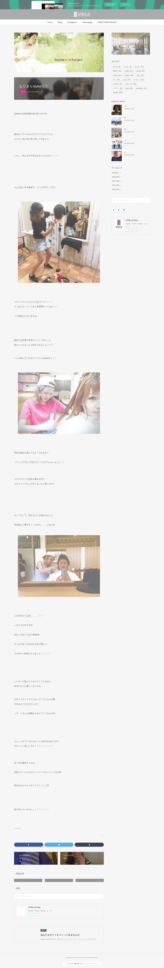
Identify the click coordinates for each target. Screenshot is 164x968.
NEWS (117, 71)
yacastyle (141, 88)
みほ (126, 80)
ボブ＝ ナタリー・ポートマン (134, 106)
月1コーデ (131, 84)
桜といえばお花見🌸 (131, 129)
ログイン (126, 5)
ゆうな (116, 67)
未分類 (22, 92)
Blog (60, 22)
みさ (116, 80)
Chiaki (129, 71)
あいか (139, 67)
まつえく (139, 80)
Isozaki (129, 75)
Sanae (140, 71)
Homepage (87, 22)
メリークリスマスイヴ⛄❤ (133, 152)
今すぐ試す (110, 4)
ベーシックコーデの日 (132, 141)
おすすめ (117, 84)
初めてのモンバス (130, 117)
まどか (128, 67)
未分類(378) (17, 828)
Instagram (72, 22)
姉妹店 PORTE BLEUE (107, 22)
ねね (140, 75)
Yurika (117, 75)
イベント (117, 88)
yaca (129, 88)
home (50, 22)
